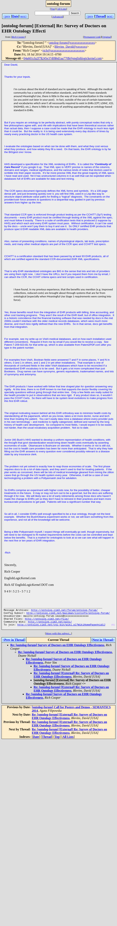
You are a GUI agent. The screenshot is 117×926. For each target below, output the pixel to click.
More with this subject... (58, 638)
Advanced (57, 16)
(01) (113, 629)
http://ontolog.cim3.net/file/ (47, 622)
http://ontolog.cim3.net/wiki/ (50, 625)
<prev (6, 16)
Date (15, 16)
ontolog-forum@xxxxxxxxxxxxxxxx (72, 42)
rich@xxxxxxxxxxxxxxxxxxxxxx (64, 50)
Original (106, 36)
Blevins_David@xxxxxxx (71, 46)
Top (53, 8)
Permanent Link (92, 36)
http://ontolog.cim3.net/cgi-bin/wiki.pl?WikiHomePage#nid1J (61, 629)
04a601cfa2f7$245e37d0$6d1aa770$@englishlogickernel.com (63, 58)
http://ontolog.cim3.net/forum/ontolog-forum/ (64, 611)
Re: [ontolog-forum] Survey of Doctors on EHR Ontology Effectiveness (57, 650)
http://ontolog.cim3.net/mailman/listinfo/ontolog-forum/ (68, 615)
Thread (100, 16)
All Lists (61, 8)
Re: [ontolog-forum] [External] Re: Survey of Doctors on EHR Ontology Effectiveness (71, 680)
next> (23, 16)
